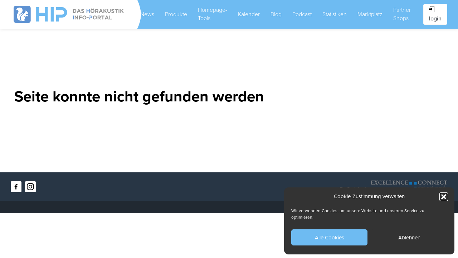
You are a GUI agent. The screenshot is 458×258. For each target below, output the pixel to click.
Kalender (249, 14)
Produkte (176, 14)
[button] (443, 196)
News (147, 14)
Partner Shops (402, 14)
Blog (276, 14)
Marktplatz (370, 14)
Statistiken (334, 14)
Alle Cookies (329, 237)
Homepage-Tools (212, 14)
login (435, 14)
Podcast (302, 14)
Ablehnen (409, 237)
